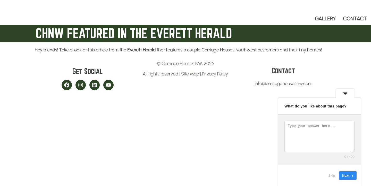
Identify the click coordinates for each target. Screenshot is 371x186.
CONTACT (355, 19)
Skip (331, 175)
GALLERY (325, 19)
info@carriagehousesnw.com (283, 83)
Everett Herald (141, 50)
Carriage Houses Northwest (229, 50)
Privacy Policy (215, 74)
